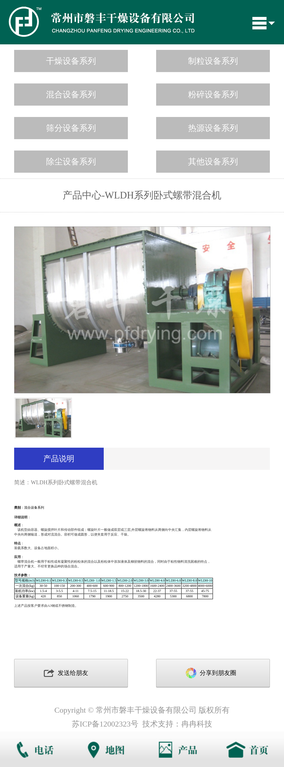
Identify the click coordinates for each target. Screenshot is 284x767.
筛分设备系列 (71, 127)
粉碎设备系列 (213, 94)
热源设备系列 (213, 127)
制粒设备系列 (213, 60)
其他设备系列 (213, 161)
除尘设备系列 (71, 161)
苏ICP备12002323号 (105, 724)
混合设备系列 (71, 94)
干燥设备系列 (71, 60)
